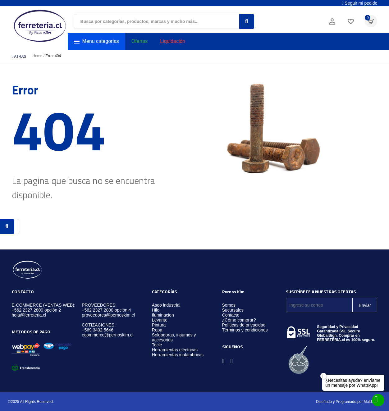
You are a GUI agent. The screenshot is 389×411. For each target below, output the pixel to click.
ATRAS (19, 56)
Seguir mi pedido (359, 3)
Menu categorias (96, 41)
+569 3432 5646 (97, 329)
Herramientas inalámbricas (178, 354)
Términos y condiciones (245, 329)
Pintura (159, 324)
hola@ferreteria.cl (29, 315)
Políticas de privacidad (244, 324)
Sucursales (233, 310)
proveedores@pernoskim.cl (108, 315)
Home (37, 56)
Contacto (231, 315)
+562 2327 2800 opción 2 (36, 310)
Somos (229, 305)
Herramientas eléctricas (175, 349)
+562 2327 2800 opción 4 (106, 310)
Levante (159, 319)
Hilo (155, 310)
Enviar (365, 305)
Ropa (157, 329)
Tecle (157, 344)
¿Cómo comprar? (239, 319)
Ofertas (139, 41)
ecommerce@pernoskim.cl (107, 334)
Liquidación (172, 41)
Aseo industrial (166, 305)
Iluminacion (163, 315)
